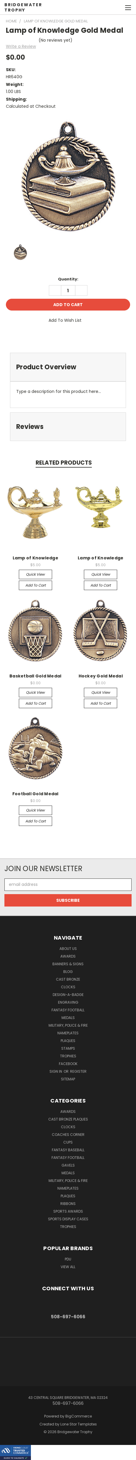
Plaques (68, 1040)
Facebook (68, 1063)
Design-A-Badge (68, 994)
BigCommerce (78, 1416)
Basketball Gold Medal (35, 676)
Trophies (68, 1056)
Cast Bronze (68, 979)
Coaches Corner (68, 1134)
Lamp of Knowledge (35, 558)
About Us (68, 948)
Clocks (68, 986)
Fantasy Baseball (68, 1149)
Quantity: (68, 279)
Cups (68, 1142)
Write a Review (21, 46)
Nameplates (68, 1033)
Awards (68, 956)
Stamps (68, 1048)
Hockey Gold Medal (101, 676)
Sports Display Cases (68, 1218)
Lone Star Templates (78, 1424)
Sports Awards (68, 1211)
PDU (68, 1259)
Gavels (68, 1165)
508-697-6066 (68, 1317)
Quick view (35, 574)
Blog (68, 971)
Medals (68, 1017)
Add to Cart (35, 585)
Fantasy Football (68, 1009)
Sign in (56, 1071)
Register (78, 1071)
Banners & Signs (68, 963)
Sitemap (68, 1079)
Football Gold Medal (35, 794)
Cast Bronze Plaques (68, 1119)
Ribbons (68, 1203)
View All (68, 1266)
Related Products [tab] (64, 463)
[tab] (68, 367)
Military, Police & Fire (68, 1025)
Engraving (68, 1002)
